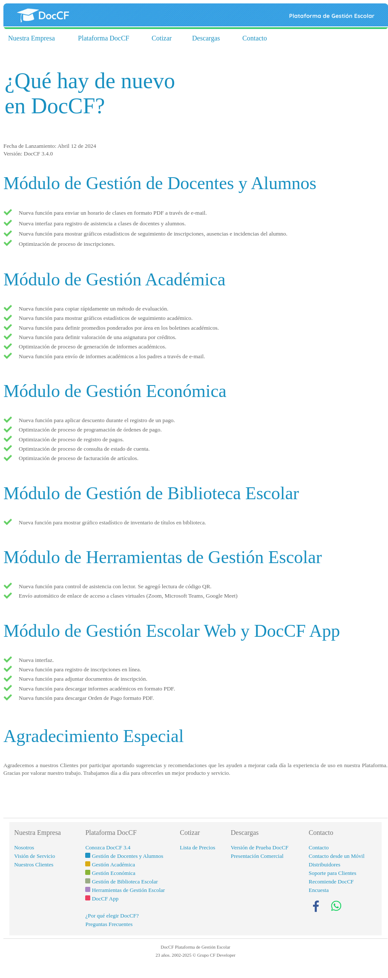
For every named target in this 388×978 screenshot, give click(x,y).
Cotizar (162, 38)
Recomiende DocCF (331, 881)
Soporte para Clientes (332, 873)
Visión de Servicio (34, 856)
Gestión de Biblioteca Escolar (125, 881)
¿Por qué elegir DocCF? (111, 915)
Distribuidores (324, 864)
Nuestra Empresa (31, 38)
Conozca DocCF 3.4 (107, 847)
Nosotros (24, 847)
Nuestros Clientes (33, 864)
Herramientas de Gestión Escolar (128, 890)
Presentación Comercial (257, 856)
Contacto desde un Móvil (337, 856)
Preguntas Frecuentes (108, 924)
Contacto (254, 38)
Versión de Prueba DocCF (259, 847)
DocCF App (105, 898)
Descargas (206, 38)
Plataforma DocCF (103, 38)
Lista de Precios (197, 847)
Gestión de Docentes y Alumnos (128, 856)
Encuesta (319, 890)
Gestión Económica (113, 873)
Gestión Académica (113, 864)
